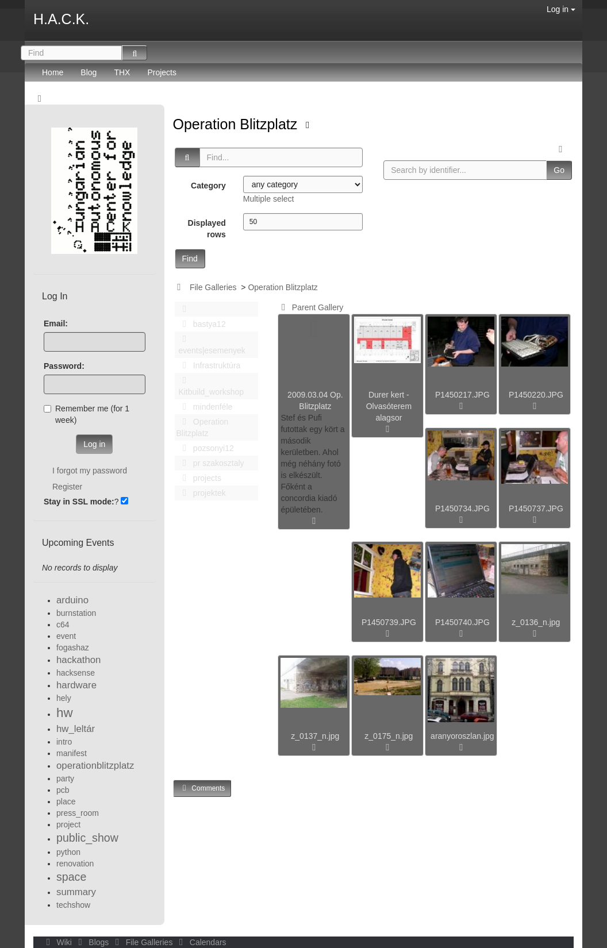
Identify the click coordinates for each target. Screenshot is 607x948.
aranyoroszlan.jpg (462, 736)
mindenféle (204, 406)
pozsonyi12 (205, 448)
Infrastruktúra (208, 365)
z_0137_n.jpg (315, 736)
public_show (87, 837)
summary (76, 892)
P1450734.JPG (462, 508)
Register (67, 486)
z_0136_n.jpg (536, 622)
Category (208, 185)
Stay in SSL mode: (79, 501)
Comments (202, 788)
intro (64, 741)
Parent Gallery (310, 307)
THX (122, 72)
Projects (161, 72)
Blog (88, 72)
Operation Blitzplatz (237, 124)
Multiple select (268, 198)
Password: (64, 366)
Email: (56, 323)
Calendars (200, 942)
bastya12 (201, 324)
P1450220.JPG (536, 394)
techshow (73, 905)
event (66, 636)
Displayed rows (207, 228)
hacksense (75, 672)
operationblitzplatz (95, 765)
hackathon (78, 659)
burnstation (76, 613)
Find (190, 258)
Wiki (58, 942)
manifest (71, 753)
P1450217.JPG (462, 394)
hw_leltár (75, 728)
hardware (76, 685)
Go (559, 170)
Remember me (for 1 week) (86, 414)
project (68, 824)
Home (52, 72)
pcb (63, 790)
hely (63, 698)
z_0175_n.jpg (388, 736)
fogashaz (72, 647)
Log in (561, 9)
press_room (77, 813)
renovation (75, 863)
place (65, 801)
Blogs (92, 942)
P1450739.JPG (389, 622)
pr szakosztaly (210, 463)
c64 (63, 624)
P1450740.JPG (462, 622)
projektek (201, 493)
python (68, 852)
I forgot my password (89, 470)
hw (64, 713)
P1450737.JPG (536, 508)
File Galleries (213, 287)
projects (198, 478)
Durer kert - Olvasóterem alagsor (389, 406)
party (65, 778)
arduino (72, 600)
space (71, 876)
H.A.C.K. (61, 19)
